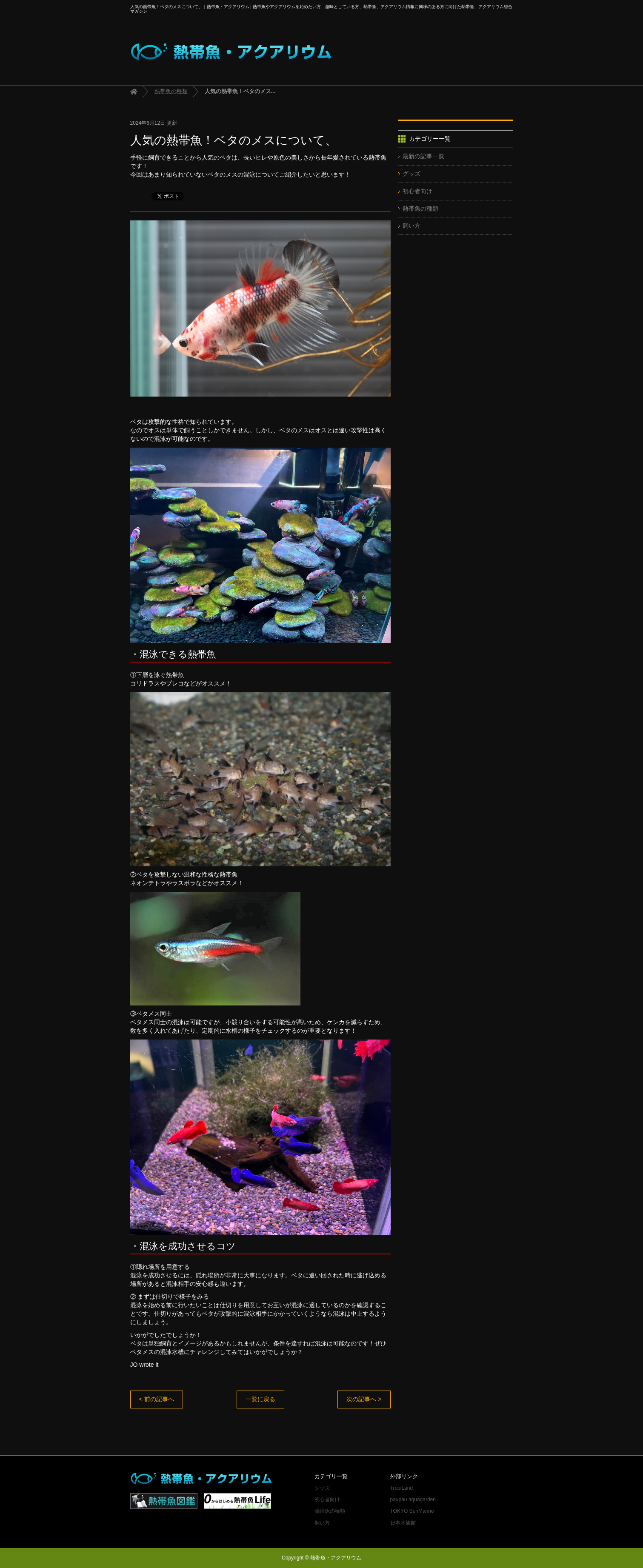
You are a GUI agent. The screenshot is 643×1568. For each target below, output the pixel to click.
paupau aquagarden (413, 1499)
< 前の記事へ (156, 1399)
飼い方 (411, 225)
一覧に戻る (260, 1399)
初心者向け (417, 191)
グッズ (411, 173)
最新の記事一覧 (423, 156)
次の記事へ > (363, 1399)
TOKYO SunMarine (412, 1511)
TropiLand (401, 1488)
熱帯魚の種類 (171, 91)
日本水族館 (403, 1523)
